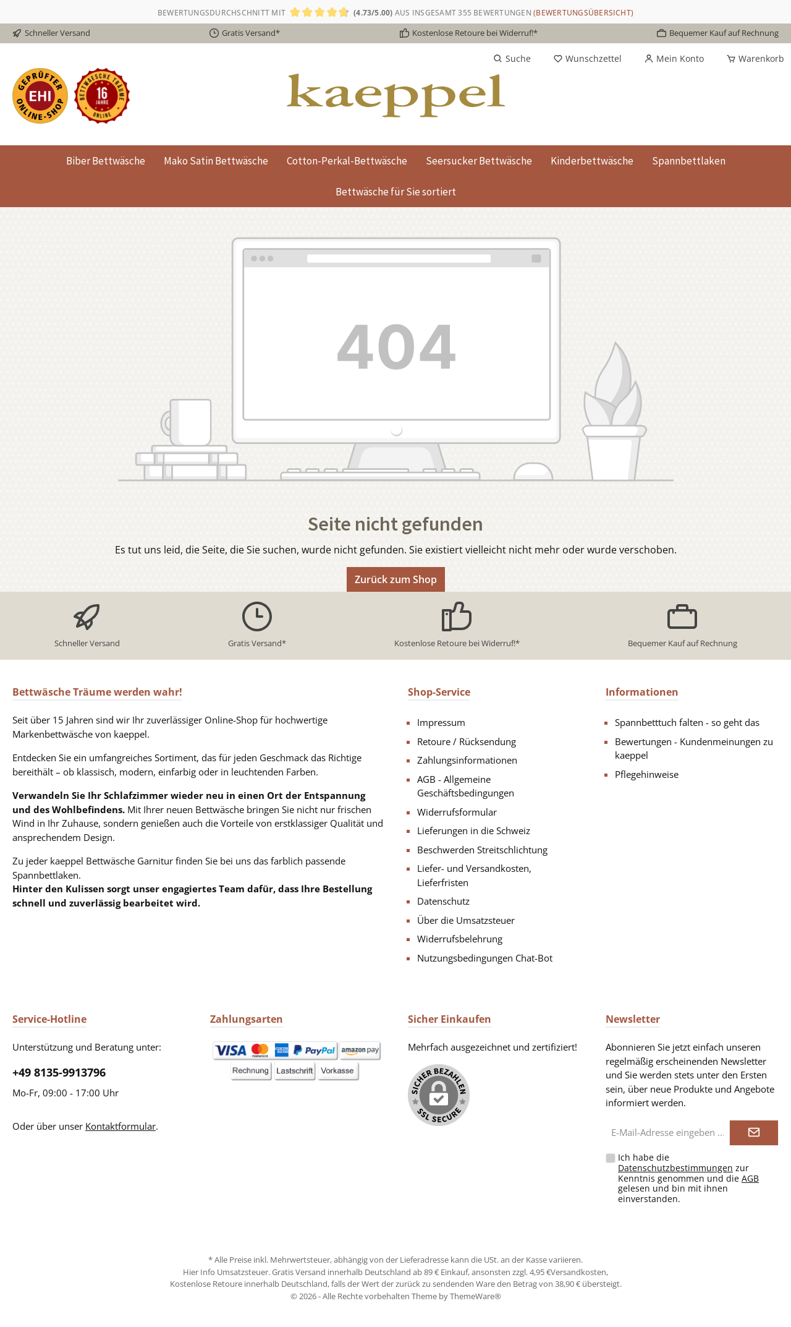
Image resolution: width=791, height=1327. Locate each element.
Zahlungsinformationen (467, 760)
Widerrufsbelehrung (459, 938)
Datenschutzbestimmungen (675, 1168)
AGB (750, 1178)
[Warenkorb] (751, 58)
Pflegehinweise (647, 774)
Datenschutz (443, 901)
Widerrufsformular (457, 812)
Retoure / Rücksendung (466, 741)
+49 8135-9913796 (59, 1072)
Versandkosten (578, 1272)
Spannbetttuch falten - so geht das (687, 722)
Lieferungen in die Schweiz (473, 830)
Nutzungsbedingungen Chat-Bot (484, 958)
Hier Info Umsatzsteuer (225, 1272)
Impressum (441, 722)
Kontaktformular (120, 1126)
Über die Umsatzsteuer (466, 920)
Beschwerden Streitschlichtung (482, 849)
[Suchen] (512, 58)
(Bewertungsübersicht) (583, 12)
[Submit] (754, 1133)
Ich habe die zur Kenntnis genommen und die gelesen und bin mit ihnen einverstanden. (688, 1178)
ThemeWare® (475, 1296)
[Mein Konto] (674, 58)
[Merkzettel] (587, 58)
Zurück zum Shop (396, 579)
